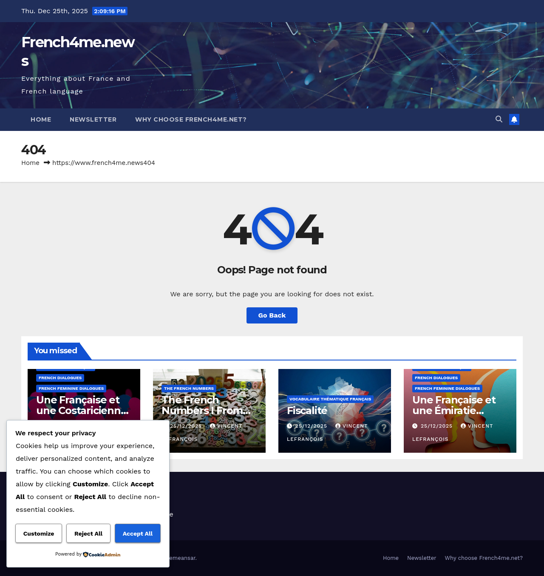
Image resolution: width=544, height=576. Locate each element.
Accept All (138, 533)
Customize (38, 533)
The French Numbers (189, 388)
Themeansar (179, 558)
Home (41, 119)
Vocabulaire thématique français (330, 399)
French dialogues (60, 377)
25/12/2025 (187, 426)
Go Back (272, 315)
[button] (499, 119)
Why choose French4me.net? (191, 119)
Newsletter (93, 119)
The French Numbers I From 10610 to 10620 (202, 410)
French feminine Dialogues (71, 388)
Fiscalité (307, 410)
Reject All (88, 533)
